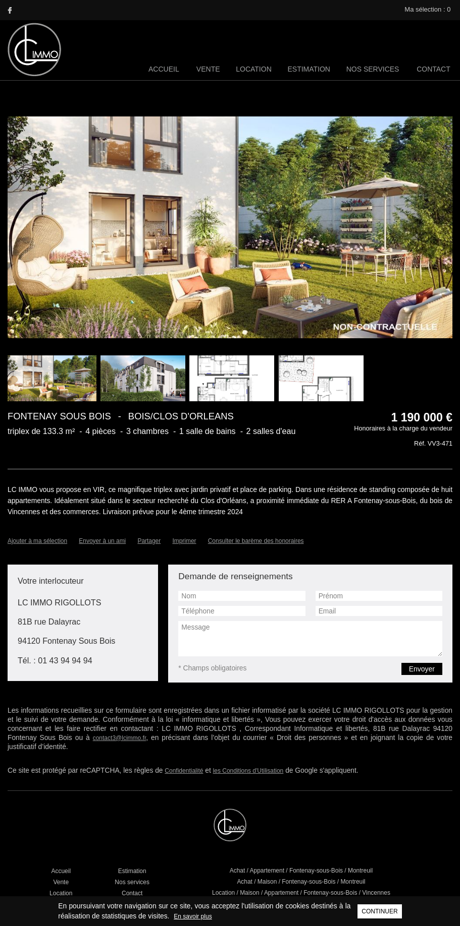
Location (256, 69)
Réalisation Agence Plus (286, 897)
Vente (211, 69)
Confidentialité (163, 747)
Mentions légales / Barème (212, 897)
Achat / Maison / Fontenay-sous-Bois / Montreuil (301, 857)
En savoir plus (141, 916)
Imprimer (184, 532)
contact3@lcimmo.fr (348, 716)
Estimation (310, 69)
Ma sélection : (428, 9)
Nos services (373, 69)
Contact (433, 69)
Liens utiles (156, 897)
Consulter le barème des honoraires (256, 532)
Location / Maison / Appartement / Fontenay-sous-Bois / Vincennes (301, 869)
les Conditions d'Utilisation (226, 747)
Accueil (166, 69)
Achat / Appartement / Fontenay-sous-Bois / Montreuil (301, 846)
